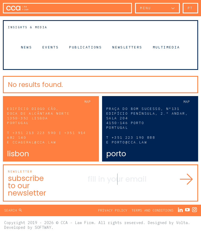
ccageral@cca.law (34, 142)
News (26, 47)
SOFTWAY (43, 227)
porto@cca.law (129, 142)
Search (11, 210)
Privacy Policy (112, 210)
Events (50, 47)
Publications (85, 47)
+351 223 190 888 (133, 137)
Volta (182, 222)
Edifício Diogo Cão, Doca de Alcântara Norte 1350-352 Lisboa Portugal (38, 116)
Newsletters (127, 47)
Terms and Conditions (153, 210)
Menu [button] (145, 8)
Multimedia (166, 47)
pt (190, 8)
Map (87, 101)
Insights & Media (27, 27)
